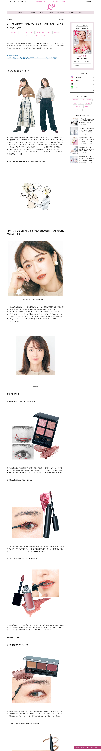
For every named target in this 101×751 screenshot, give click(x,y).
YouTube (75, 81)
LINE (74, 87)
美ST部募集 (88, 1)
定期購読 (77, 65)
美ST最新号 (39, 1)
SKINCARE (21, 13)
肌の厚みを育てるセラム (87, 747)
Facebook (76, 91)
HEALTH (71, 13)
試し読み (87, 61)
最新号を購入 (77, 61)
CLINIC (81, 13)
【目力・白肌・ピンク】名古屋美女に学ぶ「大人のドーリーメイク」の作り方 (32, 58)
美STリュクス (56, 1)
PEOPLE (50, 13)
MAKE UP (32, 13)
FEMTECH (60, 13)
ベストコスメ (47, 1)
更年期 (63, 1)
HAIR (41, 13)
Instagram (76, 77)
